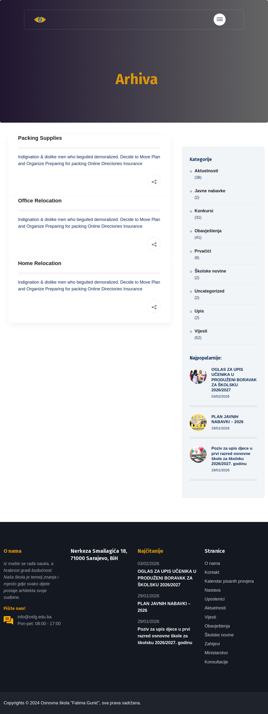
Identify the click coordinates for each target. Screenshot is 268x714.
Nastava (213, 590)
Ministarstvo (216, 652)
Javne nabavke (210, 190)
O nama (212, 563)
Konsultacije (216, 662)
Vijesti (201, 331)
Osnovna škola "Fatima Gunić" (70, 703)
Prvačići (203, 251)
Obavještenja (208, 230)
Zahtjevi (212, 643)
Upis (199, 311)
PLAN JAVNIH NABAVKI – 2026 (164, 607)
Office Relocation (40, 201)
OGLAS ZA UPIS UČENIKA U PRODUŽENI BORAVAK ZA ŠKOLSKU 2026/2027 (234, 379)
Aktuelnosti (206, 170)
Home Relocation (39, 263)
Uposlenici (215, 599)
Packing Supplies (40, 138)
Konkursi (204, 210)
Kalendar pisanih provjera (229, 581)
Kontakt (212, 572)
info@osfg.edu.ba (35, 616)
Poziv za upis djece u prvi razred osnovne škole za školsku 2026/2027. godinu (165, 636)
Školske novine (210, 271)
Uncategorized (209, 291)
